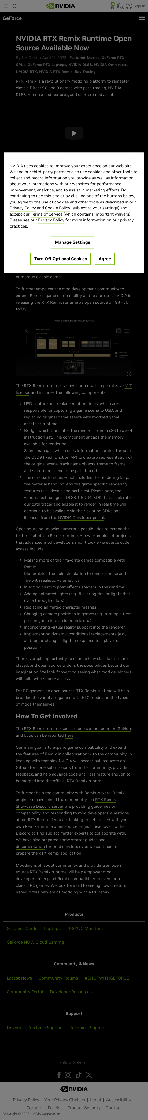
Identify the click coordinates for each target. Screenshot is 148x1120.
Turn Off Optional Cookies (60, 258)
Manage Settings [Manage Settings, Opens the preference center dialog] (72, 242)
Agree (105, 258)
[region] (74, 212)
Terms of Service (46, 214)
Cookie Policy (57, 207)
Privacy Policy (23, 207)
